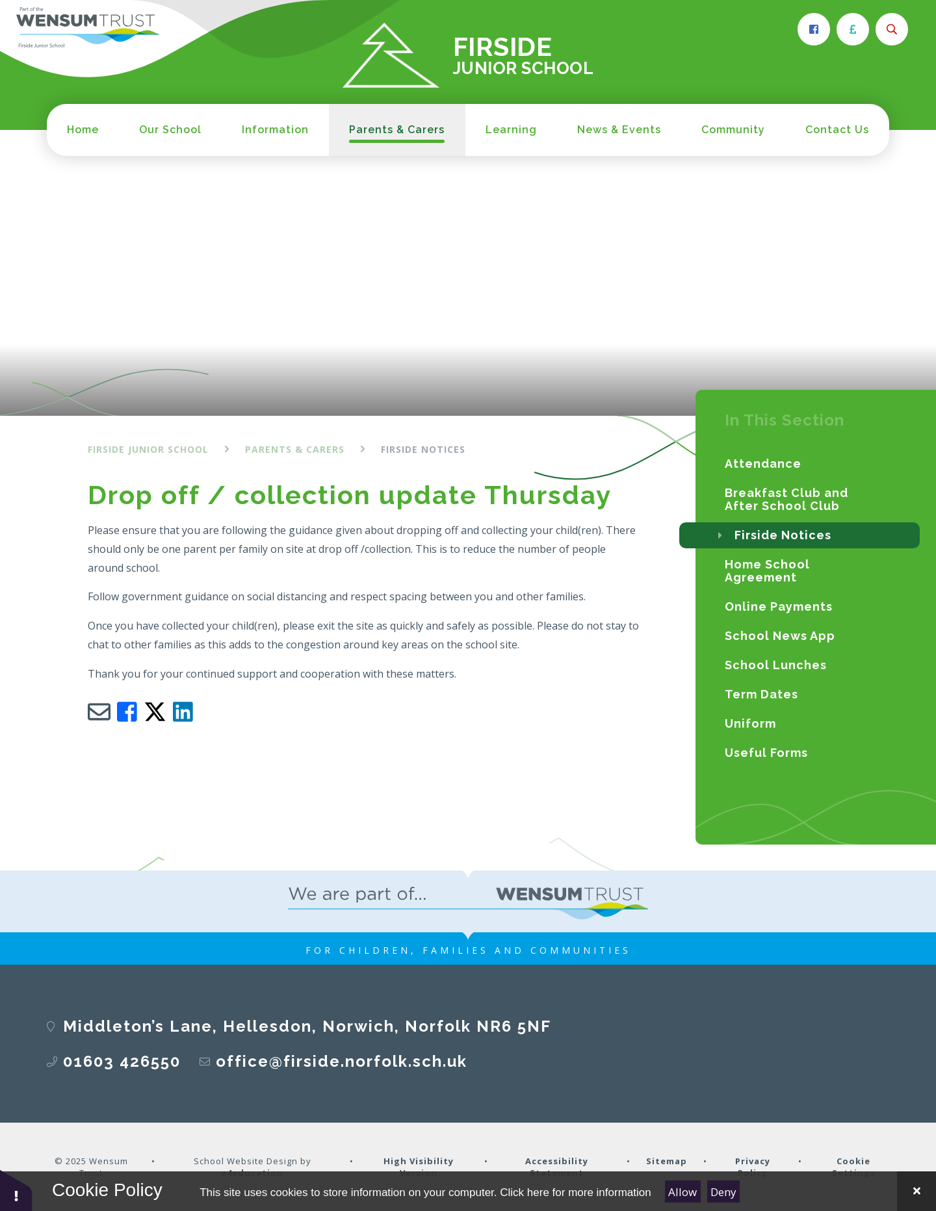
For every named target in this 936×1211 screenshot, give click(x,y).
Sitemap (666, 1161)
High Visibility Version (419, 1167)
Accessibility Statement (556, 1167)
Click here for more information (575, 1192)
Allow (682, 1191)
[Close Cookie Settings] (916, 1191)
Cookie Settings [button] (854, 1167)
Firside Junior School (148, 449)
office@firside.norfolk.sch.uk (341, 1061)
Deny (723, 1191)
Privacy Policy (752, 1167)
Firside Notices (423, 449)
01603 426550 (122, 1061)
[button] (16, 1190)
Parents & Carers (294, 449)
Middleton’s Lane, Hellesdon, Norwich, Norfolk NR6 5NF (307, 1026)
